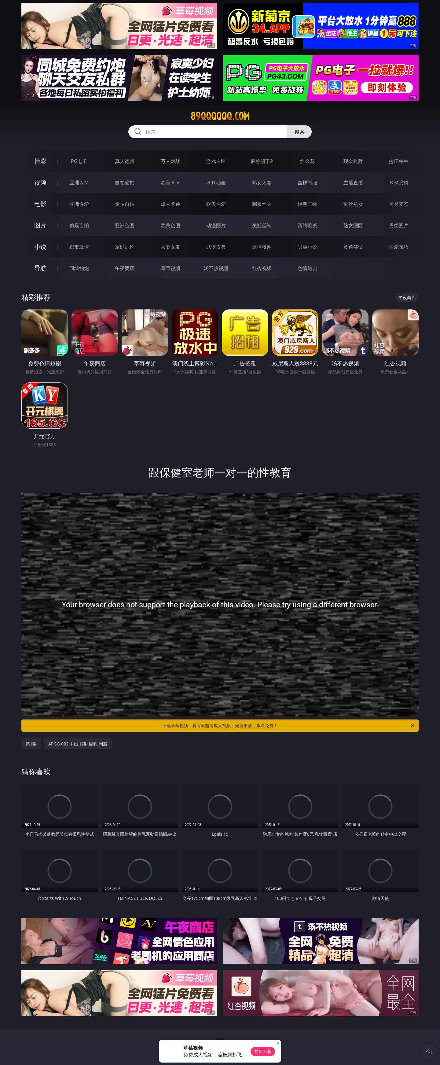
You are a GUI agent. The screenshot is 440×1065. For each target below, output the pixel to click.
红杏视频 (262, 268)
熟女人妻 (262, 182)
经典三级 (307, 204)
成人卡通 (170, 204)
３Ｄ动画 (216, 182)
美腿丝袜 (262, 225)
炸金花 (307, 161)
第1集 (31, 744)
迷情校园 (262, 246)
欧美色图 (170, 225)
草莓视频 (170, 268)
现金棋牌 (353, 161)
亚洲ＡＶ (79, 182)
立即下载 (262, 1051)
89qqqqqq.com (220, 116)
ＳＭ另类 (399, 182)
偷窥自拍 (79, 225)
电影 (40, 204)
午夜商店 (124, 268)
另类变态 (399, 204)
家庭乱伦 (124, 246)
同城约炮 (79, 268)
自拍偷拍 (124, 182)
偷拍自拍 (124, 204)
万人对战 (170, 161)
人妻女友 (170, 246)
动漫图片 (216, 225)
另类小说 (307, 246)
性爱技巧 (399, 246)
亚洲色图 (124, 225)
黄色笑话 (353, 246)
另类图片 (399, 225)
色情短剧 (307, 268)
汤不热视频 (216, 268)
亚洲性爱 (79, 204)
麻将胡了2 (262, 161)
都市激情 (79, 246)
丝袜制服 (307, 182)
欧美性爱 (216, 204)
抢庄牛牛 (399, 161)
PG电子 (79, 161)
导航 (40, 268)
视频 (40, 182)
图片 (40, 225)
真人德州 (124, 161)
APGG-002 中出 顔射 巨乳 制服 (77, 744)
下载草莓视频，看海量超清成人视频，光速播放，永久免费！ (289, 725)
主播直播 (353, 182)
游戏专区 (216, 161)
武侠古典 (216, 246)
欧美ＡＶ (170, 182)
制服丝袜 (262, 204)
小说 (40, 246)
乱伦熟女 (353, 204)
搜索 (299, 131)
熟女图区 (353, 225)
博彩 (40, 161)
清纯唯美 (307, 225)
